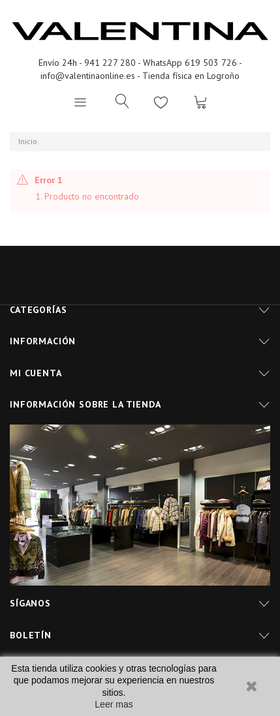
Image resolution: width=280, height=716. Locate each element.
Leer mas (113, 704)
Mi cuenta (36, 373)
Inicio (27, 141)
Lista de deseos (161, 102)
